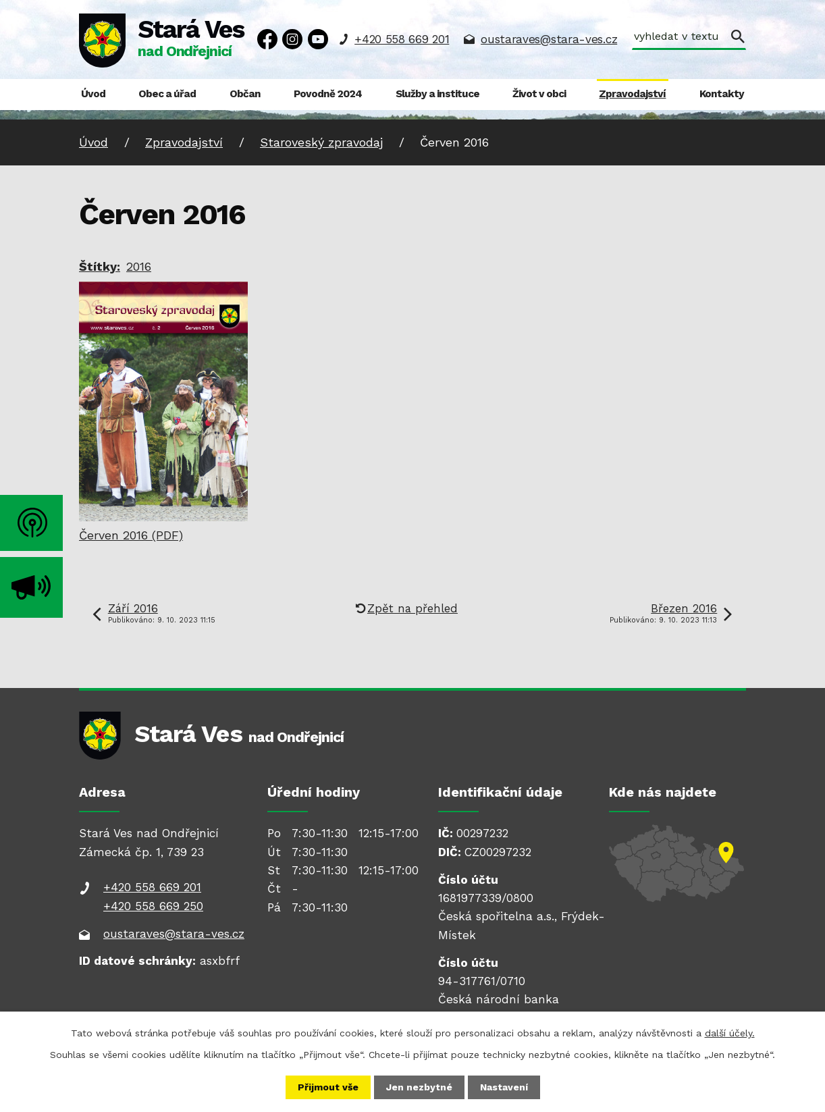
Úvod (93, 94)
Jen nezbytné (419, 1087)
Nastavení (504, 1087)
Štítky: (99, 266)
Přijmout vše (328, 1087)
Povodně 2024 (328, 94)
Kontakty (721, 94)
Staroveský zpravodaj (321, 142)
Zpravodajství (632, 94)
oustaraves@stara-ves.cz (549, 39)
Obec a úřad (167, 94)
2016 (138, 266)
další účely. (730, 1033)
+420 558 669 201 (401, 39)
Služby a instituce (437, 94)
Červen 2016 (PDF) (131, 535)
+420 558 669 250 (153, 906)
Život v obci (539, 94)
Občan (245, 94)
